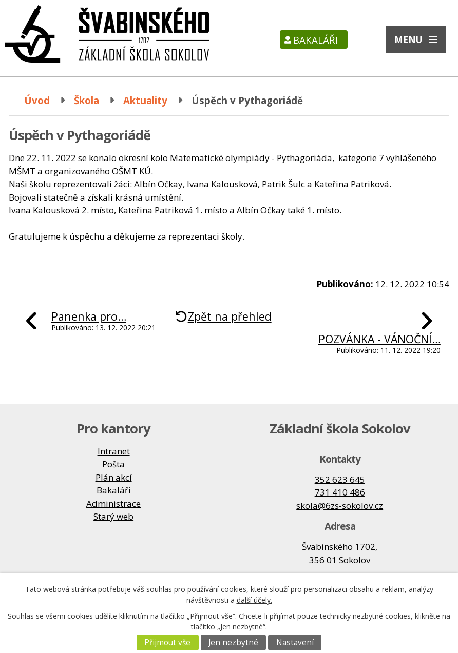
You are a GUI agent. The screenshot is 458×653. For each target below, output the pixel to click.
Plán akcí (114, 477)
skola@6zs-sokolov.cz (339, 505)
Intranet (114, 451)
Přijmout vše (167, 642)
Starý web (113, 516)
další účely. (254, 600)
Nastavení (295, 642)
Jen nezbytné (233, 642)
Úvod (37, 100)
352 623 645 (340, 479)
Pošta (113, 464)
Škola (86, 100)
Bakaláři (315, 39)
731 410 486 (340, 492)
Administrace (113, 503)
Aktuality (145, 100)
